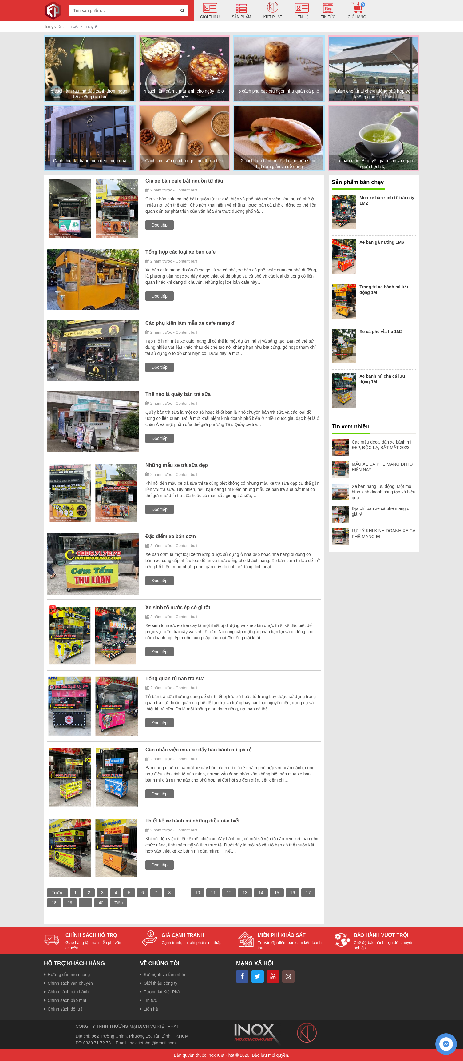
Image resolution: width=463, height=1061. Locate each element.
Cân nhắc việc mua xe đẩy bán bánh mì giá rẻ (198, 749)
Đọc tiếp (160, 225)
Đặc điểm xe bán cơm (170, 536)
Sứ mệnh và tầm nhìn (164, 974)
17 (308, 892)
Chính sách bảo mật (67, 1000)
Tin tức (150, 1000)
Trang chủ (52, 26)
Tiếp (118, 902)
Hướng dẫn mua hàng (69, 974)
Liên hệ (151, 1009)
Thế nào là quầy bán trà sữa (178, 394)
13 (245, 892)
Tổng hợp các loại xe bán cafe (180, 252)
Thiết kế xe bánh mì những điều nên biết (192, 820)
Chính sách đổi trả (65, 1009)
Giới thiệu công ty (160, 983)
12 (229, 892)
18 (54, 902)
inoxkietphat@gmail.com (152, 1042)
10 (197, 892)
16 (292, 892)
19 (69, 902)
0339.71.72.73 (97, 1042)
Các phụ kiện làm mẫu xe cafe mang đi (190, 323)
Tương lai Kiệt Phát (162, 991)
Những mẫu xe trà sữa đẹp (176, 465)
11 (213, 892)
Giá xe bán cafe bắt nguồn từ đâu (184, 180)
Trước (57, 892)
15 (276, 892)
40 (101, 902)
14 (261, 892)
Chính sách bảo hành (68, 991)
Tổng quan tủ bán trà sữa (175, 678)
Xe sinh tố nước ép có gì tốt (177, 607)
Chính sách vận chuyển (70, 983)
